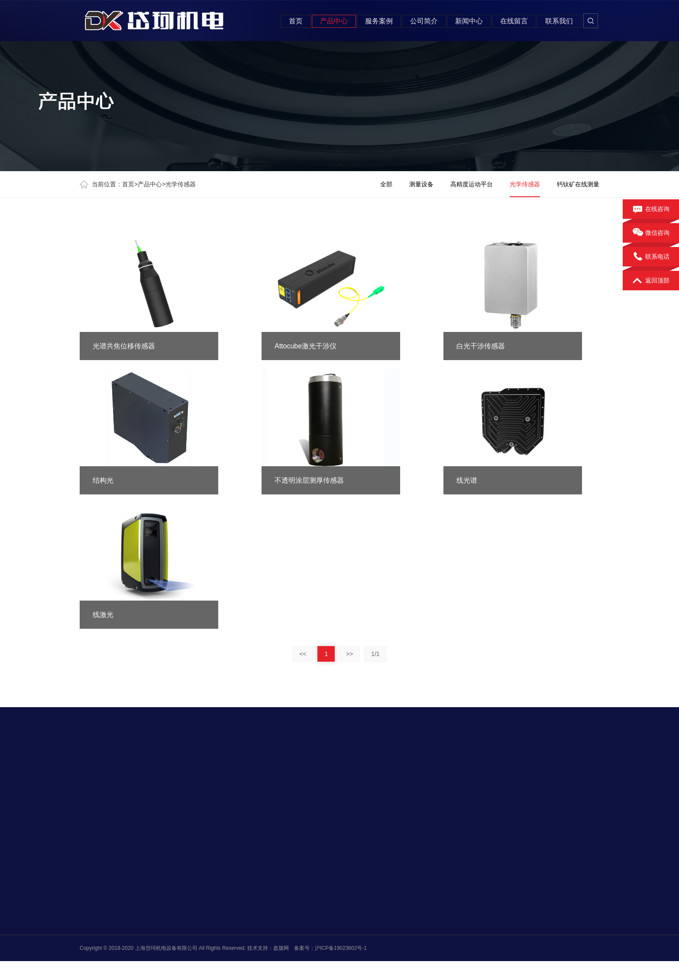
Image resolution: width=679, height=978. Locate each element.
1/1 (375, 653)
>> (349, 653)
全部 (386, 184)
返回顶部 (651, 281)
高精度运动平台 (471, 184)
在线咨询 (651, 209)
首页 (296, 21)
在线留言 (514, 21)
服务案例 (379, 21)
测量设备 (421, 184)
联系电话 (651, 257)
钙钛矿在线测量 (578, 184)
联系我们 (559, 21)
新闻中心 (469, 21)
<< (302, 653)
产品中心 (334, 21)
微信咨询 (651, 233)
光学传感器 (180, 184)
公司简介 (424, 21)
